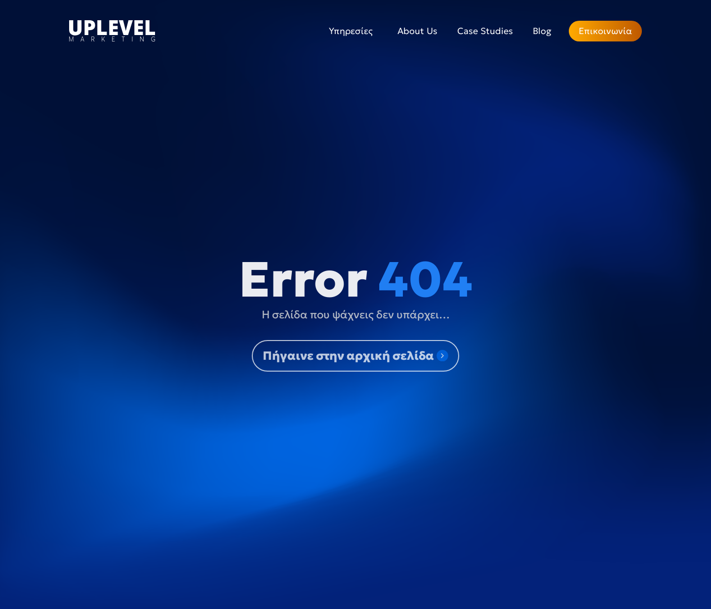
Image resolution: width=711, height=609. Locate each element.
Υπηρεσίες (353, 31)
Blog (542, 31)
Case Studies (485, 31)
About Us (417, 31)
